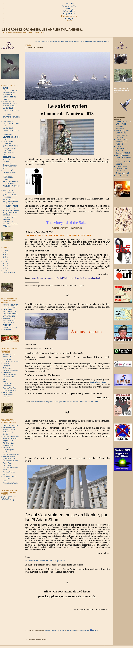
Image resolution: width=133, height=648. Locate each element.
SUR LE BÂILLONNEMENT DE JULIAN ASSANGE (10, 90)
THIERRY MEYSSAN (10, 327)
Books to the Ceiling (9, 427)
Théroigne (119, 173)
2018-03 (5, 252)
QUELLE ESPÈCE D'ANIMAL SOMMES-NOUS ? (10, 166)
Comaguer (6, 366)
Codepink (6, 363)
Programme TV (69, 6)
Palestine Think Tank (9, 388)
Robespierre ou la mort (10, 461)
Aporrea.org (7, 359)
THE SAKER (7, 325)
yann (117, 155)
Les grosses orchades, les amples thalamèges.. (42, 29)
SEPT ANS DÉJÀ (8, 193)
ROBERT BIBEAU (122, 122)
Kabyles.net (7, 447)
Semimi (118, 131)
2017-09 (5, 266)
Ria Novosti (6, 397)
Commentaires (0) (83, 630)
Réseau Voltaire (8, 395)
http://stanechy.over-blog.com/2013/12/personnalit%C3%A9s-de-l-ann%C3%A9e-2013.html (64, 402)
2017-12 (5, 259)
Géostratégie (7, 372)
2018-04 (5, 250)
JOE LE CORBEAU (9, 312)
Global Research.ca (9, 375)
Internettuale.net (8, 445)
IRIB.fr (5, 381)
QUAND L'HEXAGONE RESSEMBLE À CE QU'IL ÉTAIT (10, 148)
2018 (127, 173)
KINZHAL (6, 161)
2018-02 (5, 255)
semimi (118, 162)
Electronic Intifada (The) (10, 436)
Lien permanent (71, 630)
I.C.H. (5, 379)
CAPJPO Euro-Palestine (11, 361)
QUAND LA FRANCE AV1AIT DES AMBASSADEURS (10, 197)
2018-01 (5, 257)
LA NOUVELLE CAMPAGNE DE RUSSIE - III (11, 110)
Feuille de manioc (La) (10, 438)
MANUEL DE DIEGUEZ (10, 314)
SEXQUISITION (8, 190)
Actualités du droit (9, 354)
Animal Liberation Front (10, 425)
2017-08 (5, 268)
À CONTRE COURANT (10, 305)
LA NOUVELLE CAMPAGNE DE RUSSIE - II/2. (11, 124)
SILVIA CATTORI (8, 323)
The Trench (6, 479)
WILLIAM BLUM (8, 329)
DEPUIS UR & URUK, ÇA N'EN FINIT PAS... (124, 157)
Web (63, 630)
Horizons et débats (9, 377)
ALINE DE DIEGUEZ (10, 307)
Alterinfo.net (7, 357)
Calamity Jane (120, 140)
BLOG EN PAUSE (9, 106)
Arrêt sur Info (5, 498)
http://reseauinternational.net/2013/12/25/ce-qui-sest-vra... (46, 561)
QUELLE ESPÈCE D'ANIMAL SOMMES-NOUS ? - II (10, 173)
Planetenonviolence (9, 390)
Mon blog (69, 8)
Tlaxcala (5, 481)
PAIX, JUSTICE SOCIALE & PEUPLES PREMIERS (10, 224)
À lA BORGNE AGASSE (11, 210)
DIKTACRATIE (7, 309)
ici (118, 93)
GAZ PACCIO (7, 135)
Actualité (47, 630)
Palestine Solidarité (9, 456)
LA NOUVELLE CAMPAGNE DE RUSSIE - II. (11, 117)
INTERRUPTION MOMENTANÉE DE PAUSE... (9, 97)
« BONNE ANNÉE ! (41, 41)
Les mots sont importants (11, 454)
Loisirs (59, 630)
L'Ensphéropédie (8, 450)
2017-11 (5, 261)
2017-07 (5, 270)
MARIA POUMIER (9, 316)
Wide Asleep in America (10, 483)
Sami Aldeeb (7, 465)
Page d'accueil (52, 41)
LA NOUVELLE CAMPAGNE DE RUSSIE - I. (11, 130)
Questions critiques (9, 458)
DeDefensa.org (8, 432)
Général (53, 630)
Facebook (94, 630)
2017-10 (5, 264)
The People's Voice (9, 476)
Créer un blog (69, 11)
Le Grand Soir (7, 383)
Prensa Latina (7, 392)
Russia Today (7, 463)
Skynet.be (69, 3)
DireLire (5, 434)
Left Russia (6, 452)
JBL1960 (119, 175)
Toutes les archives (9, 272)
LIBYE (5, 139)
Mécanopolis (7, 386)
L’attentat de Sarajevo (100, 382)
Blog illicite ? (69, 13)
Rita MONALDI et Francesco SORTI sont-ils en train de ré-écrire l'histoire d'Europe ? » (84, 41)
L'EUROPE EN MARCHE (11, 137)
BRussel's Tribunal (9, 430)
